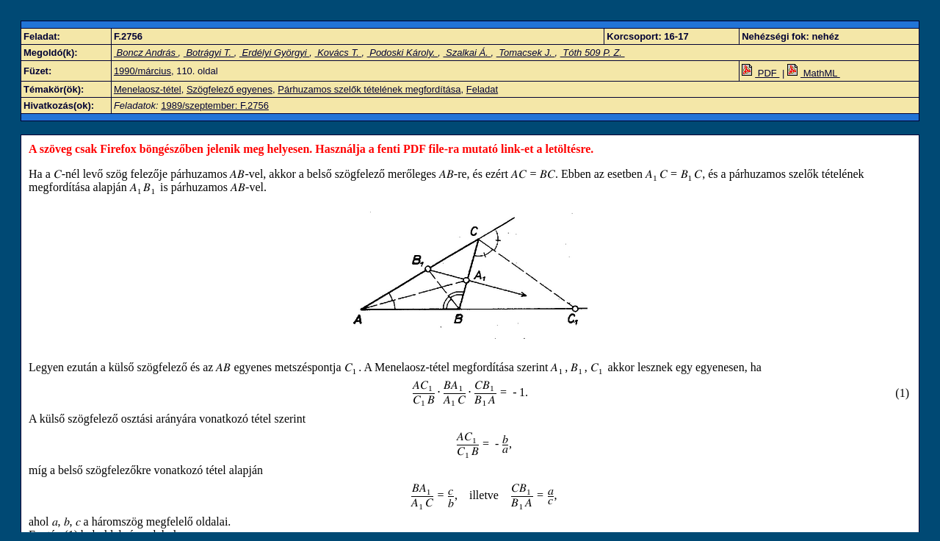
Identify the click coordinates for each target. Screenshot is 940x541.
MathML (813, 73)
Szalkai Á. (467, 52)
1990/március (142, 70)
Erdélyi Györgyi (274, 52)
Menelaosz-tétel (147, 89)
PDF (760, 73)
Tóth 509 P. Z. (592, 52)
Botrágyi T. (209, 52)
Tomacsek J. (525, 52)
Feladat (482, 89)
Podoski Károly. (402, 52)
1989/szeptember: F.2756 (215, 105)
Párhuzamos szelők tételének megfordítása (369, 89)
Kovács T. (338, 52)
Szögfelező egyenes (229, 89)
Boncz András (146, 52)
